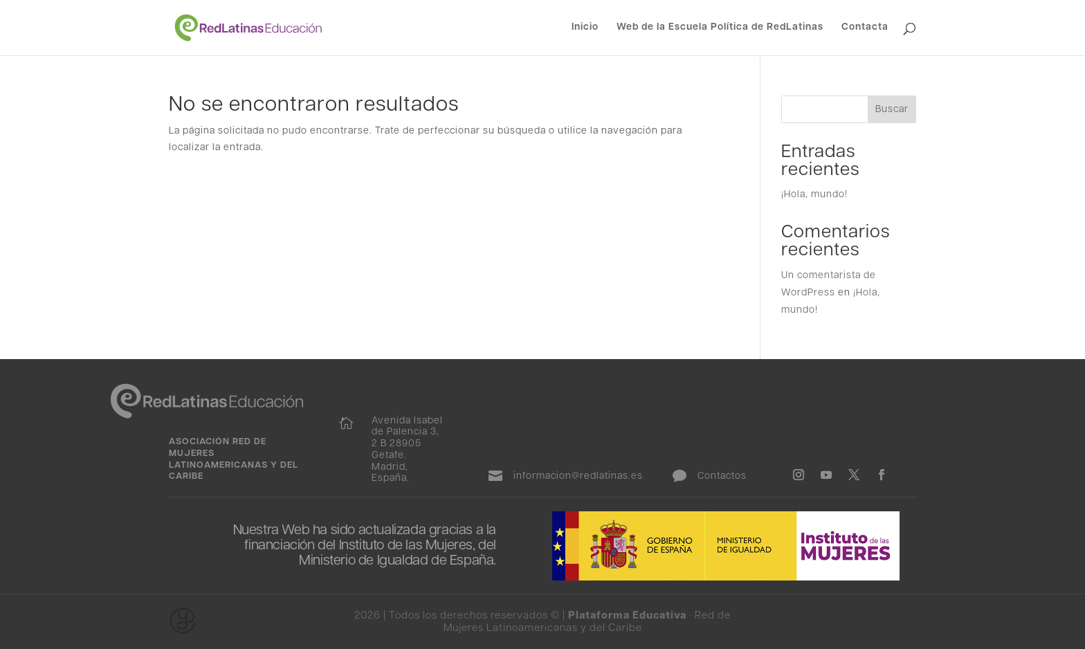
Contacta (864, 28)
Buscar (892, 109)
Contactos (722, 476)
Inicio (585, 28)
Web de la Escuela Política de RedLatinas (720, 28)
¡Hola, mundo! (814, 195)
